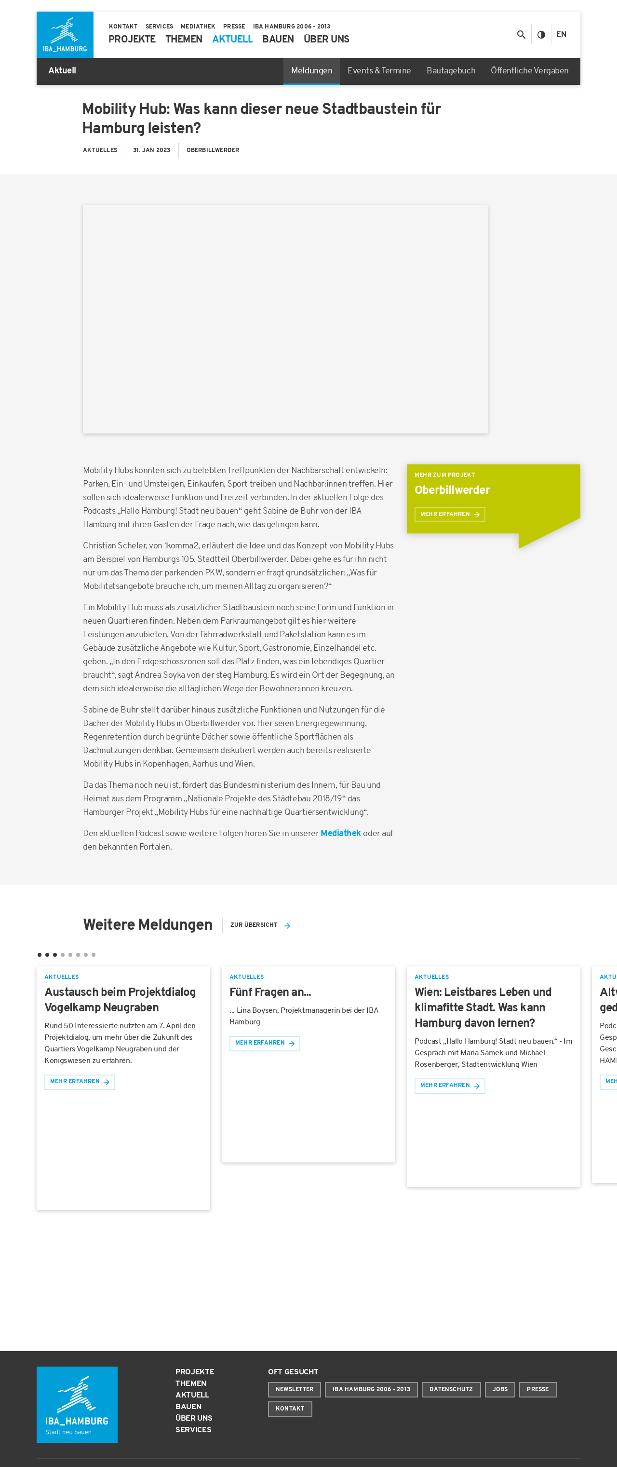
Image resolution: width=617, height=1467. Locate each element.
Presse (538, 1390)
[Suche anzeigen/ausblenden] (521, 34)
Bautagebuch (451, 71)
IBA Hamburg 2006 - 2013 (371, 1390)
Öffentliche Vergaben (530, 71)
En (561, 35)
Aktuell (192, 1395)
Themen (190, 1384)
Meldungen (311, 71)
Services (193, 1430)
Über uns (193, 1419)
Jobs (500, 1390)
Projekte (194, 1372)
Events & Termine (379, 71)
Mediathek (342, 833)
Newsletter (294, 1390)
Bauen (188, 1407)
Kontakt (290, 1409)
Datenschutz (451, 1390)
